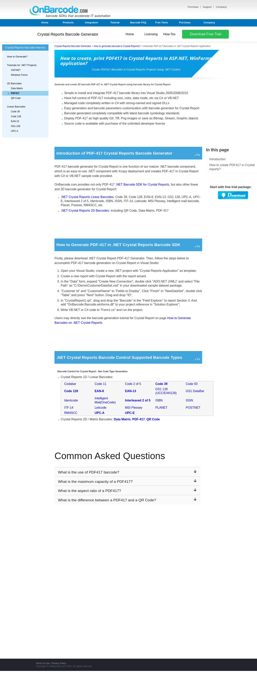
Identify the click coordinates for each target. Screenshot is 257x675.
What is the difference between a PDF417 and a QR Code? (127, 500)
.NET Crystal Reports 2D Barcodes (85, 210)
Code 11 (100, 383)
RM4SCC (70, 413)
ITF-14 (68, 407)
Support (207, 6)
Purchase (193, 6)
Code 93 (192, 383)
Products (68, 22)
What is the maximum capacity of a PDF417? (127, 481)
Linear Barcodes (16, 106)
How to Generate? (17, 56)
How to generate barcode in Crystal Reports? (117, 46)
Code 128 (16, 116)
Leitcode (100, 407)
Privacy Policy (59, 663)
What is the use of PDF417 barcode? (127, 472)
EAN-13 (15, 121)
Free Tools (161, 22)
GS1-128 (15, 126)
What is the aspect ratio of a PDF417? (127, 490)
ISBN (159, 400)
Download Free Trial (205, 34)
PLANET (161, 407)
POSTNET (193, 407)
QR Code (16, 98)
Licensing (151, 34)
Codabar (70, 383)
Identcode (71, 400)
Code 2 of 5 (133, 383)
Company (221, 6)
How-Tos (169, 34)
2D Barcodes (14, 83)
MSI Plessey (133, 407)
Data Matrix (17, 88)
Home (44, 22)
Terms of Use (43, 663)
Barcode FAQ (138, 22)
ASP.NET (16, 70)
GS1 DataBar (195, 391)
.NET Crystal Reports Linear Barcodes (87, 197)
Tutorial (114, 22)
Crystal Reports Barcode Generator (67, 34)
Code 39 (15, 111)
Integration (91, 22)
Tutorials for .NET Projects (22, 65)
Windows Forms (19, 75)
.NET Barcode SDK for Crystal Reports (142, 184)
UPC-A (14, 131)
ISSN (189, 400)
